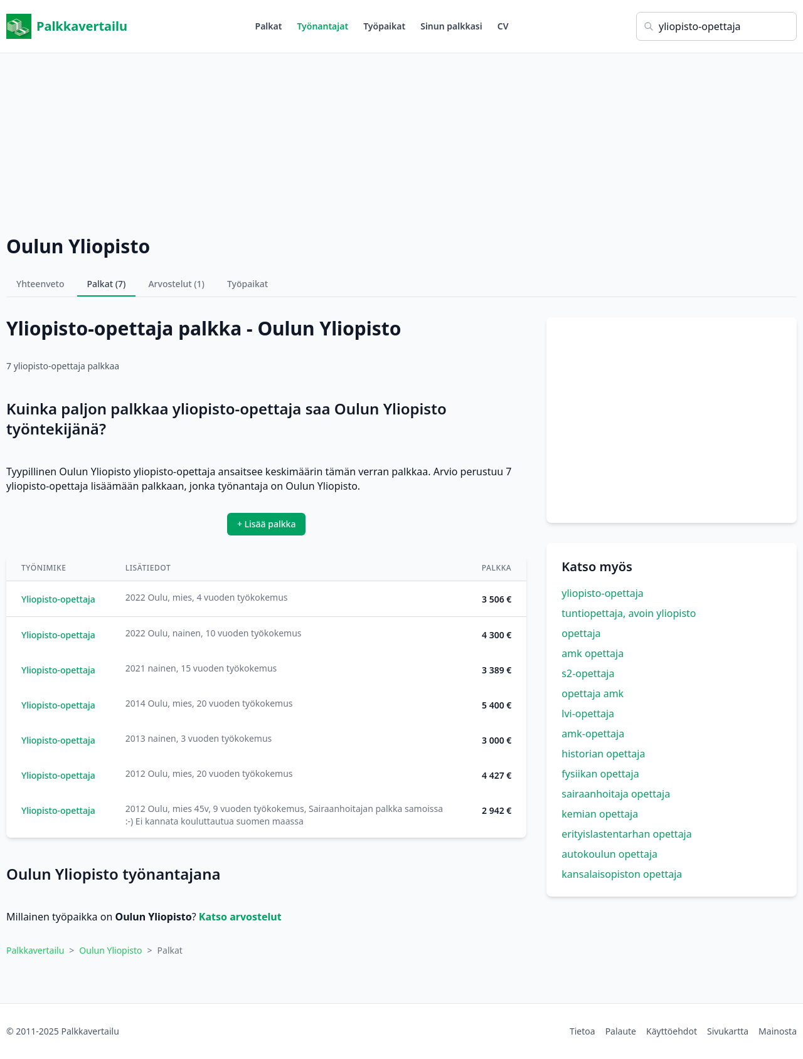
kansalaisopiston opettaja (621, 874)
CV (503, 26)
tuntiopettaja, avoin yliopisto (628, 613)
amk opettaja (592, 653)
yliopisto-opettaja (602, 593)
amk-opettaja (592, 733)
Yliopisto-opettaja (58, 599)
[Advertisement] (401, 141)
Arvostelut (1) (176, 284)
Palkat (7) (106, 284)
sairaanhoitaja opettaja (615, 794)
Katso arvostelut (240, 917)
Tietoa (582, 1031)
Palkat (268, 26)
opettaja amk (592, 693)
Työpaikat (384, 26)
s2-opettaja (587, 673)
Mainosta (777, 1031)
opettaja (580, 633)
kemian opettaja (599, 814)
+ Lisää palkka (266, 524)
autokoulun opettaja (609, 854)
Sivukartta (727, 1031)
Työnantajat (322, 26)
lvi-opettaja (587, 713)
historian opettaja (603, 754)
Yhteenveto (40, 284)
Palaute (620, 1031)
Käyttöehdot (671, 1031)
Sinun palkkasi (451, 26)
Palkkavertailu (66, 26)
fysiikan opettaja (600, 774)
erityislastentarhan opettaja (626, 834)
